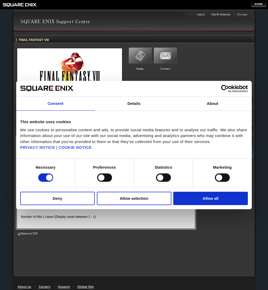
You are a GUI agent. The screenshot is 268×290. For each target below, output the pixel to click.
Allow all (211, 198)
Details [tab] (134, 103)
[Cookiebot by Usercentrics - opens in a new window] (225, 89)
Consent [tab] (56, 103)
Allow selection (134, 198)
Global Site (85, 287)
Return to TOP (29, 233)
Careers (45, 287)
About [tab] (212, 103)
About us (24, 287)
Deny (57, 198)
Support (64, 287)
